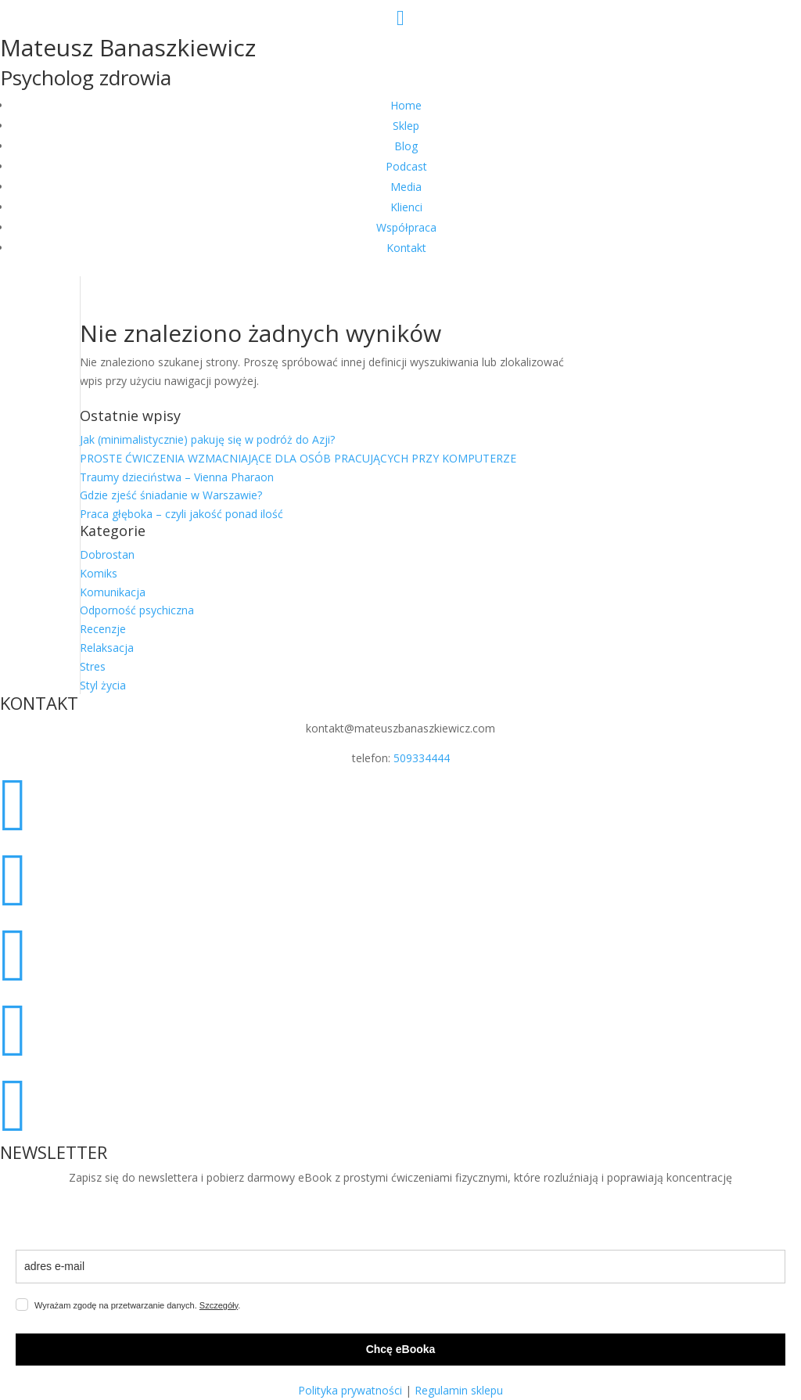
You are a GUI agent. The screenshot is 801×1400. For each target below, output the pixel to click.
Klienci (406, 207)
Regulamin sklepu (459, 1390)
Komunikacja (112, 592)
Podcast (406, 166)
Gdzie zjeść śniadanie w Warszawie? (171, 495)
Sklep (406, 125)
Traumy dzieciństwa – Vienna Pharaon (177, 477)
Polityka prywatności (350, 1390)
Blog (406, 146)
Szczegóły (218, 1305)
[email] (400, 1266)
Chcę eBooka (401, 1349)
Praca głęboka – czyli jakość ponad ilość (181, 513)
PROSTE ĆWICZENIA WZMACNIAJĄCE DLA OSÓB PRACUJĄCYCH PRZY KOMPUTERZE (298, 458)
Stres (93, 666)
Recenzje (103, 628)
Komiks (98, 573)
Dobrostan (107, 554)
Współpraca (406, 227)
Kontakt (406, 247)
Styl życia (103, 685)
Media (406, 186)
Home (406, 105)
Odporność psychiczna (137, 610)
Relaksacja (107, 647)
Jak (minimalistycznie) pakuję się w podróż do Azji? (207, 439)
